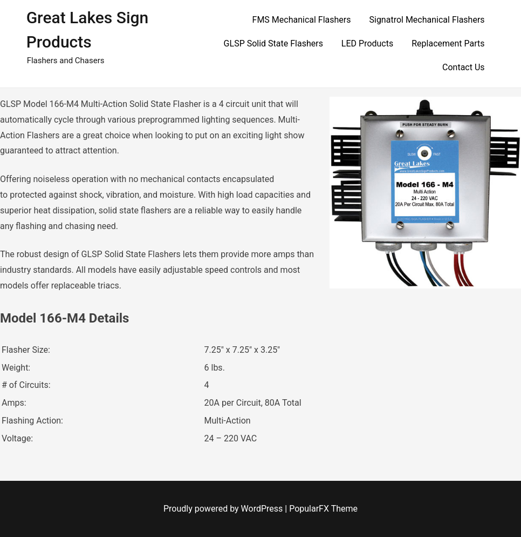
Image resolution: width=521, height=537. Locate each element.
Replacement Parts (448, 43)
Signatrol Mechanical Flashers (426, 20)
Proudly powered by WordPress (224, 509)
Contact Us (463, 67)
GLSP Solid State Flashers (273, 43)
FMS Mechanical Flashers (301, 20)
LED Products (367, 43)
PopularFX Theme (323, 509)
